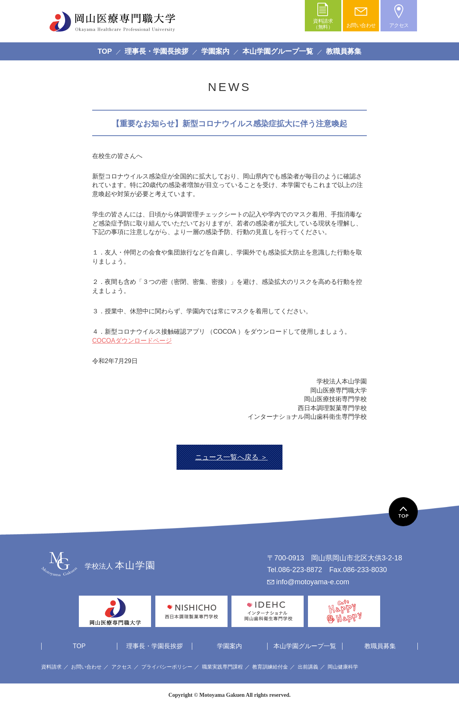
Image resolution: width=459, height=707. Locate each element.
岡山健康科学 (343, 667)
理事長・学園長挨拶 (156, 51)
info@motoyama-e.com (312, 582)
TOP (105, 51)
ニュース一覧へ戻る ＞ (231, 457)
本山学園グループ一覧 (277, 51)
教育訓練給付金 (270, 667)
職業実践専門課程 (222, 667)
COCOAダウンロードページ (132, 340)
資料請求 (51, 667)
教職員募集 (343, 51)
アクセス (121, 667)
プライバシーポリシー (166, 667)
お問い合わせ (86, 667)
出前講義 (308, 667)
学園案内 (215, 51)
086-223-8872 (300, 570)
